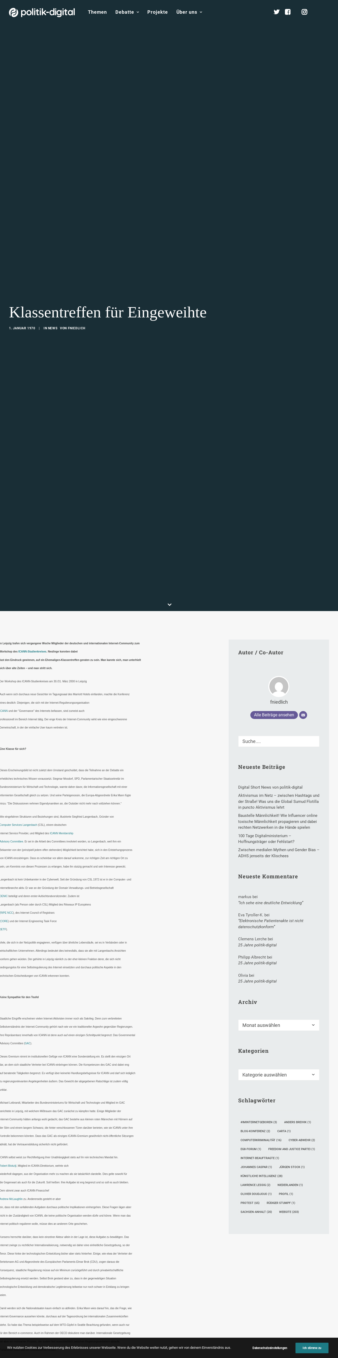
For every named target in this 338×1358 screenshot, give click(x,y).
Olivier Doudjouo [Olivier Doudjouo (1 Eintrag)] (256, 1108)
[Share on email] (141, 1354)
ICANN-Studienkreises (32, 565)
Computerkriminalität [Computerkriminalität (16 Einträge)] (261, 1054)
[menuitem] (97, 12)
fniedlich (76, 285)
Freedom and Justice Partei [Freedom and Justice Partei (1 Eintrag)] (291, 1063)
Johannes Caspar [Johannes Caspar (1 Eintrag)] (256, 1081)
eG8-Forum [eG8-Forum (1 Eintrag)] (251, 1063)
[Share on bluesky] (128, 1354)
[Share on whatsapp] (121, 1354)
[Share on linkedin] (114, 1354)
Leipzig (100, 1328)
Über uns (189, 12)
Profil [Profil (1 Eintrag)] (286, 1108)
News (52, 285)
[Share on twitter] (93, 1354)
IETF (3, 843)
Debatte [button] (127, 12)
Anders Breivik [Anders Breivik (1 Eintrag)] (297, 1036)
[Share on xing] (135, 1354)
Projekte (157, 12)
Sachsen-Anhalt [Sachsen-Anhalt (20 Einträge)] (256, 1126)
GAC (28, 957)
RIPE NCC (6, 827)
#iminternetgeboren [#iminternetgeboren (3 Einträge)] (259, 1036)
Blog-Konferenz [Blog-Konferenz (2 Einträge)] (255, 1045)
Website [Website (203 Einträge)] (289, 1126)
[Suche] (279, 655)
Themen (97, 12)
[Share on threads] (100, 1354)
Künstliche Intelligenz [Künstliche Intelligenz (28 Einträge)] (262, 1090)
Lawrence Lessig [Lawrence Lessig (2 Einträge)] (255, 1099)
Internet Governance (70, 1328)
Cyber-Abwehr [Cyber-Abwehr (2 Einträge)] (302, 1054)
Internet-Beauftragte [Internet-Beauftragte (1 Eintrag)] (260, 1072)
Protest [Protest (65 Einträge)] (250, 1117)
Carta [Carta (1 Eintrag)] (284, 1045)
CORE (4, 835)
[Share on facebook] (86, 1354)
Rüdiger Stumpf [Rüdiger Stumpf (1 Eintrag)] (281, 1117)
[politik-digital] (42, 12)
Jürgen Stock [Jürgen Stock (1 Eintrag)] (292, 1081)
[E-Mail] (303, 629)
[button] (326, 12)
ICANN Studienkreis (32, 1328)
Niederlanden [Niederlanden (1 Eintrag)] (290, 1099)
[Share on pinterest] (107, 1354)
